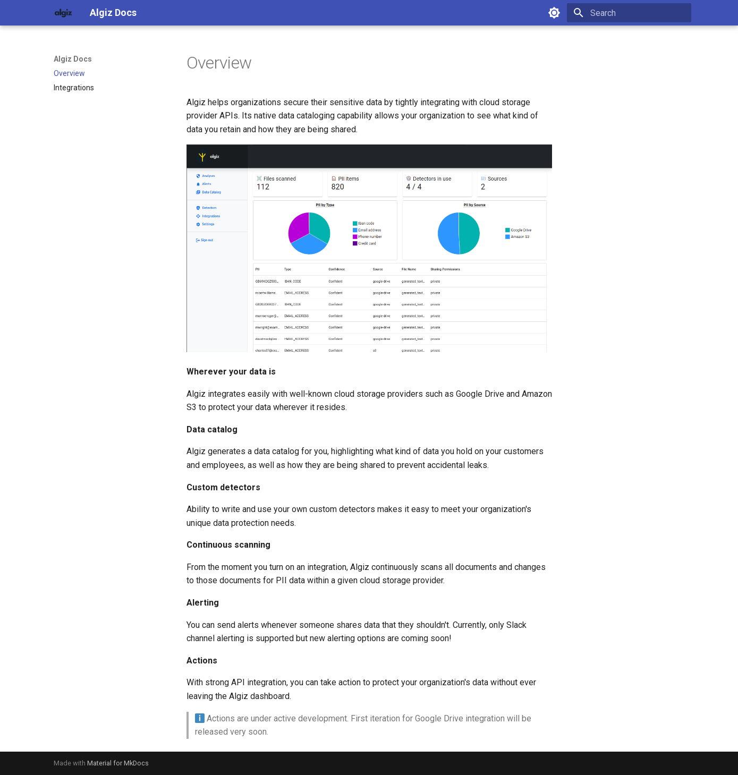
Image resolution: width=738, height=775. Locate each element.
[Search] (629, 12)
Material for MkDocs (118, 763)
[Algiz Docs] (63, 12)
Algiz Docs (73, 59)
